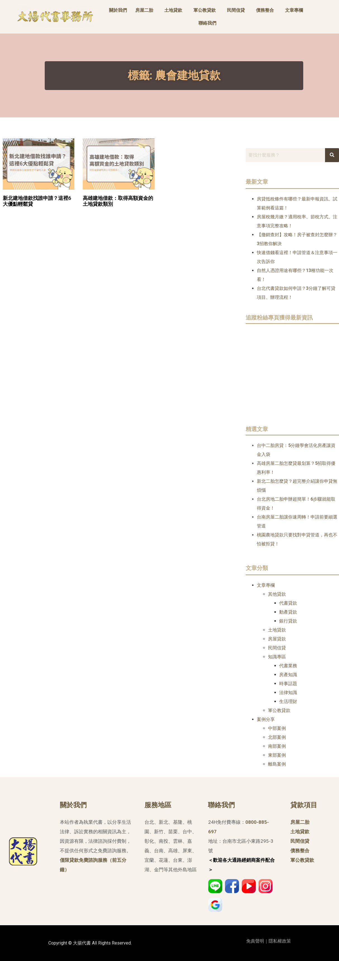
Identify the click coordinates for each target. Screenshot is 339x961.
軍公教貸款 (204, 10)
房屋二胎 (144, 10)
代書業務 (288, 665)
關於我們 (118, 10)
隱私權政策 (280, 941)
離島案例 (277, 764)
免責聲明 (255, 941)
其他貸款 (277, 594)
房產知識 (288, 674)
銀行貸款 (288, 621)
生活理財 (288, 701)
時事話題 (288, 683)
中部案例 (277, 728)
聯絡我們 (207, 23)
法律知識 (288, 692)
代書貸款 (288, 603)
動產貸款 (288, 612)
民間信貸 (236, 10)
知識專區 (277, 656)
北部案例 (277, 737)
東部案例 (277, 755)
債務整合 (265, 10)
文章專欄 (294, 10)
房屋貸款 (277, 639)
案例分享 (266, 719)
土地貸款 (173, 10)
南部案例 (277, 746)
